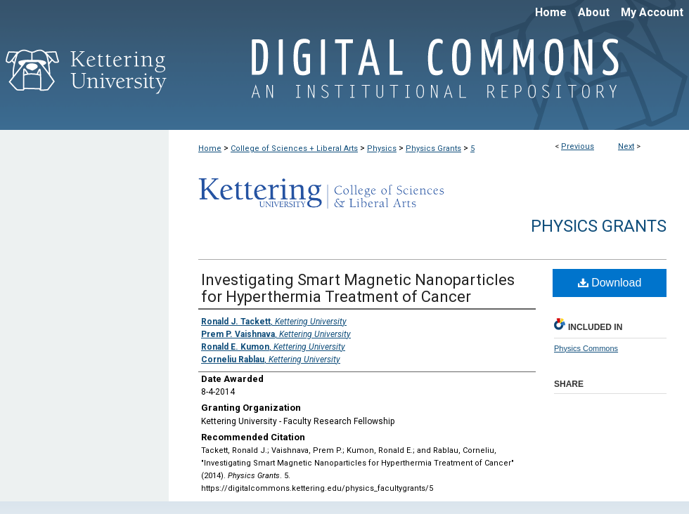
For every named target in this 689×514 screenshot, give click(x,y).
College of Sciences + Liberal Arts (294, 148)
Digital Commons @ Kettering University (429, 76)
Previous (577, 146)
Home (209, 148)
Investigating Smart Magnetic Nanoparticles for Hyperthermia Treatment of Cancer (358, 288)
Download (610, 283)
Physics (382, 148)
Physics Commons (586, 348)
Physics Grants (433, 148)
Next (626, 146)
